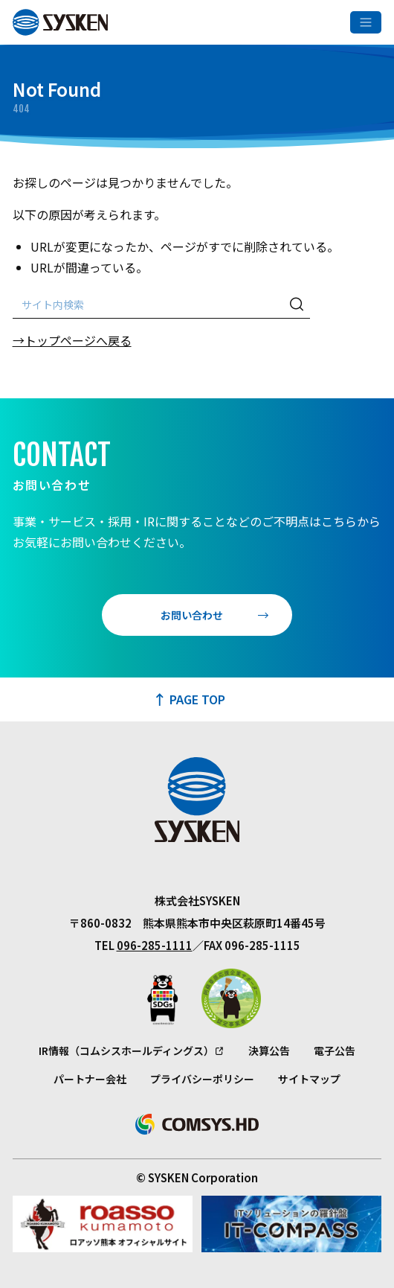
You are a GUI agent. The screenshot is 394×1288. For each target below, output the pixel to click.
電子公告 (334, 1050)
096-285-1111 (155, 945)
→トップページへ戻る (72, 340)
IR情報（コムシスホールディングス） (126, 1050)
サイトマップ (309, 1078)
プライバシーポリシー (202, 1078)
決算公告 (269, 1050)
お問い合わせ (192, 615)
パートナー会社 (90, 1078)
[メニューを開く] (365, 22)
